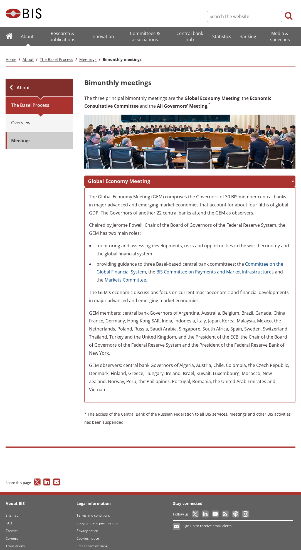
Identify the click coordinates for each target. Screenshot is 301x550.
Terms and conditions (93, 509)
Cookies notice (88, 532)
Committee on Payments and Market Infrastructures (215, 266)
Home (11, 53)
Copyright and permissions (97, 516)
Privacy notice (87, 524)
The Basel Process (56, 53)
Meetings (88, 53)
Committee (125, 274)
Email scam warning (92, 539)
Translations (15, 539)
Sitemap (12, 509)
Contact (12, 524)
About (28, 53)
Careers (12, 532)
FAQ (9, 516)
